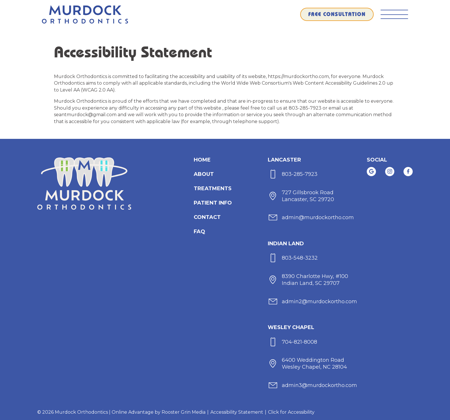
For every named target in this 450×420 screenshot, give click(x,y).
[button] (394, 14)
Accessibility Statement (236, 412)
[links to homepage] (85, 14)
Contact (207, 217)
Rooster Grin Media (183, 412)
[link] (371, 171)
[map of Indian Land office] (308, 279)
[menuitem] (202, 159)
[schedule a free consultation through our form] (337, 14)
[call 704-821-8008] (293, 342)
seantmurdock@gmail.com (86, 114)
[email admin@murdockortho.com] (311, 218)
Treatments (213, 188)
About (204, 174)
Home (202, 159)
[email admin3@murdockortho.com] (313, 385)
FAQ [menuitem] (199, 231)
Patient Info (213, 202)
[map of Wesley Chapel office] (308, 363)
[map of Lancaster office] (301, 195)
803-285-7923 (306, 108)
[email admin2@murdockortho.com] (313, 301)
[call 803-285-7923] (293, 174)
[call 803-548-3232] (293, 258)
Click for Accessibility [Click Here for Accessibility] (291, 412)
